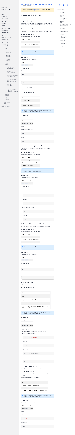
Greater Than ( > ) (63, 18)
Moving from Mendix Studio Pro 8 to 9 (34, 10)
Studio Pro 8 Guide (28, 4)
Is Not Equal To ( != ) (64, 42)
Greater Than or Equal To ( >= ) (66, 30)
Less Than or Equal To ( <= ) (65, 24)
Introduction (62, 11)
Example (62, 16)
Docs (22, 4)
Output (62, 15)
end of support (36, 9)
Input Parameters (64, 14)
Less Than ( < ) (62, 12)
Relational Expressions (61, 9)
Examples (63, 28)
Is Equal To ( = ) (63, 36)
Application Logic (42, 4)
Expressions (49, 4)
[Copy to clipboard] (52, 74)
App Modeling (35, 4)
